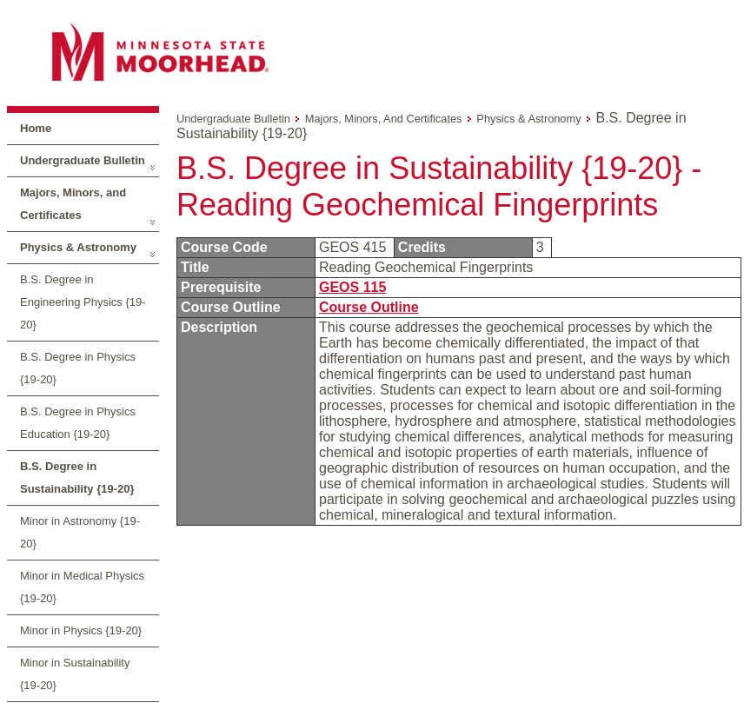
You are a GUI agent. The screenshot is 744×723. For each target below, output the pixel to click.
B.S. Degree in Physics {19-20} (78, 368)
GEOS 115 (352, 287)
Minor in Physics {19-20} (81, 630)
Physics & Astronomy (78, 247)
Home (35, 128)
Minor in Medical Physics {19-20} (82, 587)
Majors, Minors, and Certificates (73, 204)
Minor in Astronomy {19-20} (80, 532)
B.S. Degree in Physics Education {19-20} (78, 423)
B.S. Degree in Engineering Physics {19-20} (83, 302)
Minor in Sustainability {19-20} (75, 674)
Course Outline (369, 307)
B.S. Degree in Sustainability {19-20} (77, 477)
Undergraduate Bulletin (82, 160)
